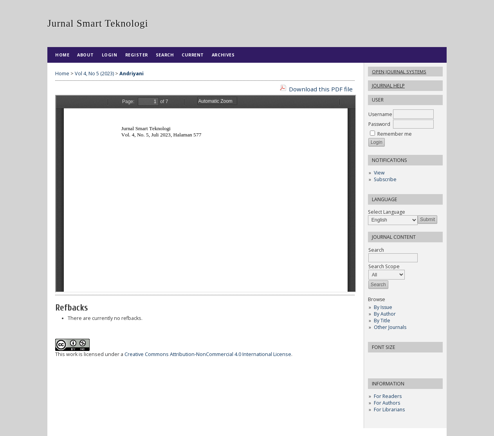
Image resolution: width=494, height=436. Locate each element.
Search (165, 55)
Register (136, 55)
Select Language (386, 212)
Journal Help (388, 85)
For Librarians (389, 409)
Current (193, 55)
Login (109, 55)
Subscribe (385, 179)
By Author (385, 314)
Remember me (394, 134)
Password (379, 124)
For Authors (387, 403)
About (85, 55)
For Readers (388, 396)
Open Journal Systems (399, 71)
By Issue (383, 307)
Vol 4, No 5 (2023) (94, 73)
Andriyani (131, 73)
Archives (223, 55)
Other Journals (390, 327)
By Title (382, 320)
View (379, 172)
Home (62, 55)
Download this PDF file (321, 89)
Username (380, 114)
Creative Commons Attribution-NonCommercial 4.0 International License (207, 354)
